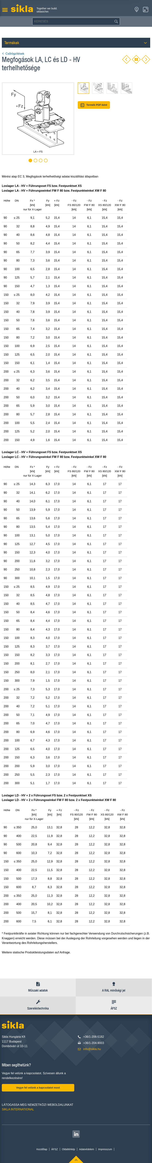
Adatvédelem (86, 1149)
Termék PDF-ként (93, 105)
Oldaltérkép (68, 1149)
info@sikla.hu (92, 1049)
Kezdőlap (42, 1149)
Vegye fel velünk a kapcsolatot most (38, 1087)
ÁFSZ (54, 1149)
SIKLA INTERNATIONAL (18, 1109)
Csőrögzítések (13, 53)
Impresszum (105, 1149)
